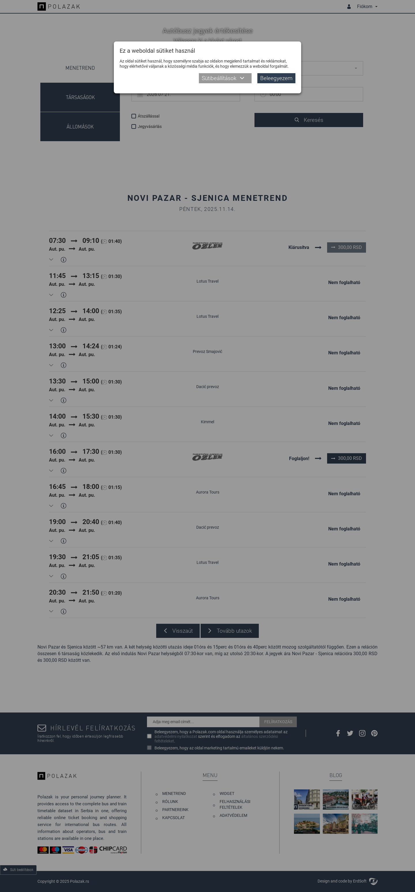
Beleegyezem (276, 78)
